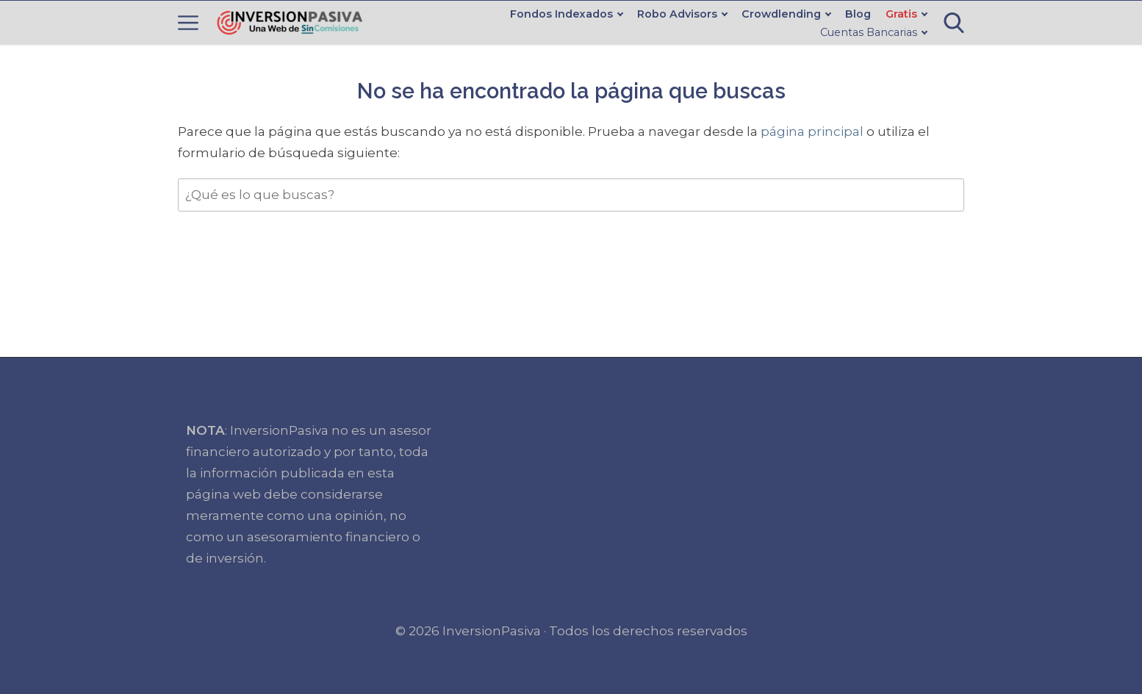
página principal (813, 131)
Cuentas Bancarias (868, 32)
